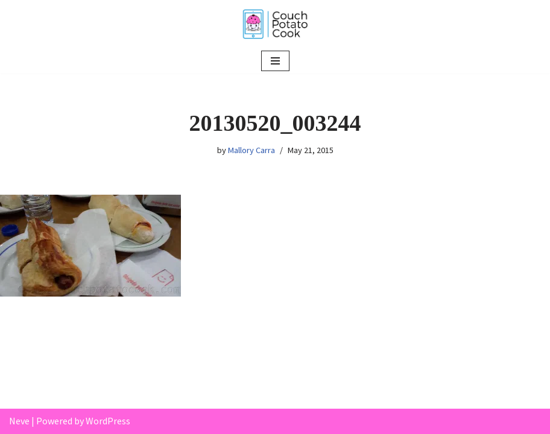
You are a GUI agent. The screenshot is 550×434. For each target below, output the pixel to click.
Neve (19, 421)
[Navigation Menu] (275, 61)
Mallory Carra (251, 150)
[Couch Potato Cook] (275, 24)
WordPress (108, 421)
